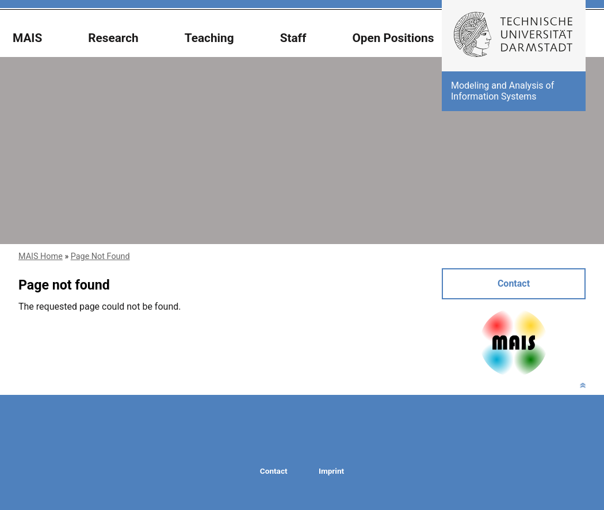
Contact (514, 283)
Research (113, 38)
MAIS (27, 38)
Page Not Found (100, 256)
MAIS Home (40, 256)
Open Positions (393, 38)
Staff (293, 38)
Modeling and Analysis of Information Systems (502, 90)
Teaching (209, 38)
